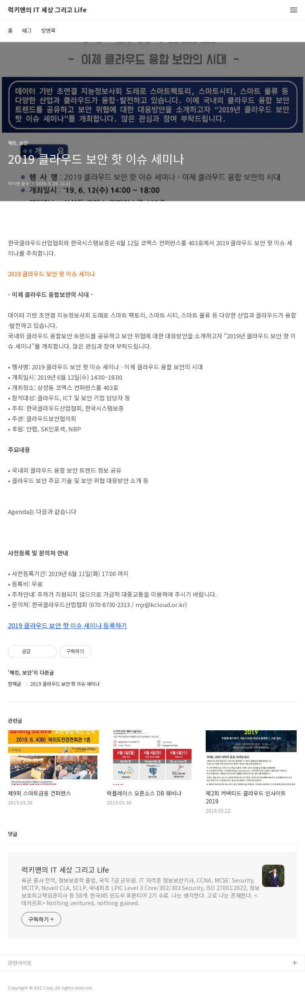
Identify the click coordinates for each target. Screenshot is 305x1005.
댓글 (12, 834)
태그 (27, 30)
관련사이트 (20, 962)
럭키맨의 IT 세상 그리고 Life (47, 10)
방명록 (48, 30)
